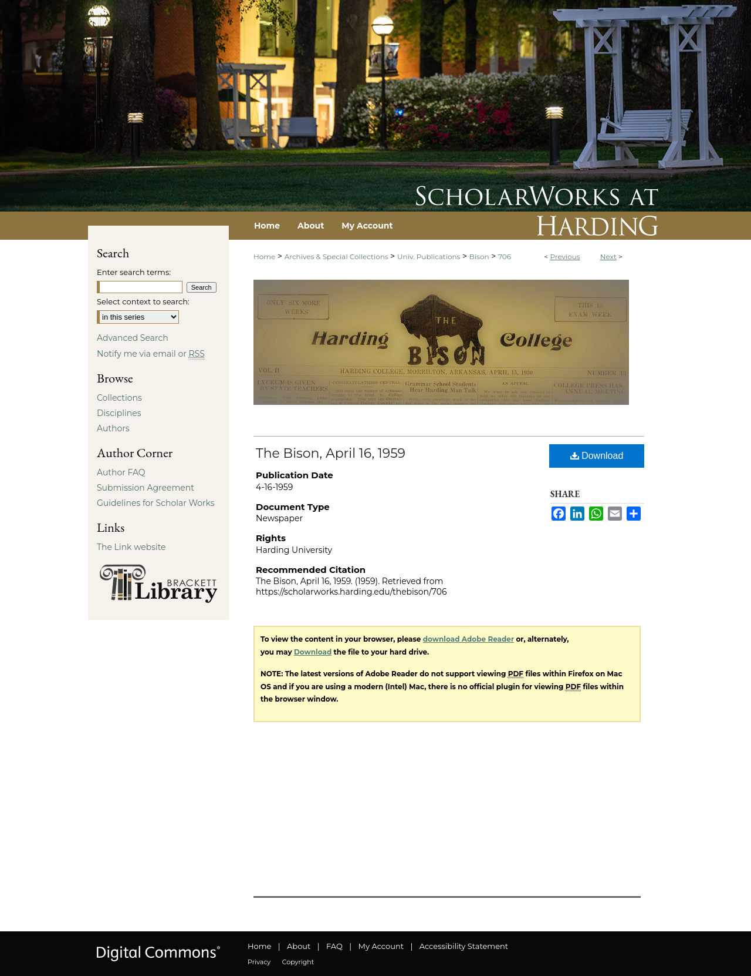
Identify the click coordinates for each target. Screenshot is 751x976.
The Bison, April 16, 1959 (330, 453)
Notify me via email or (151, 353)
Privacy (259, 962)
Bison (479, 256)
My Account (381, 946)
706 (504, 256)
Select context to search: (143, 301)
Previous (565, 256)
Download (597, 456)
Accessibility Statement (464, 946)
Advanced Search (132, 338)
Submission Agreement (145, 487)
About (298, 946)
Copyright (298, 962)
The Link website (131, 547)
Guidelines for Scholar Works (156, 503)
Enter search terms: (134, 272)
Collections (119, 398)
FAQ (334, 946)
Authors (113, 428)
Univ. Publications (428, 256)
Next (608, 256)
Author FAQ (121, 472)
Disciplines (119, 413)
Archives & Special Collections (336, 256)
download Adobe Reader (468, 639)
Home (264, 256)
